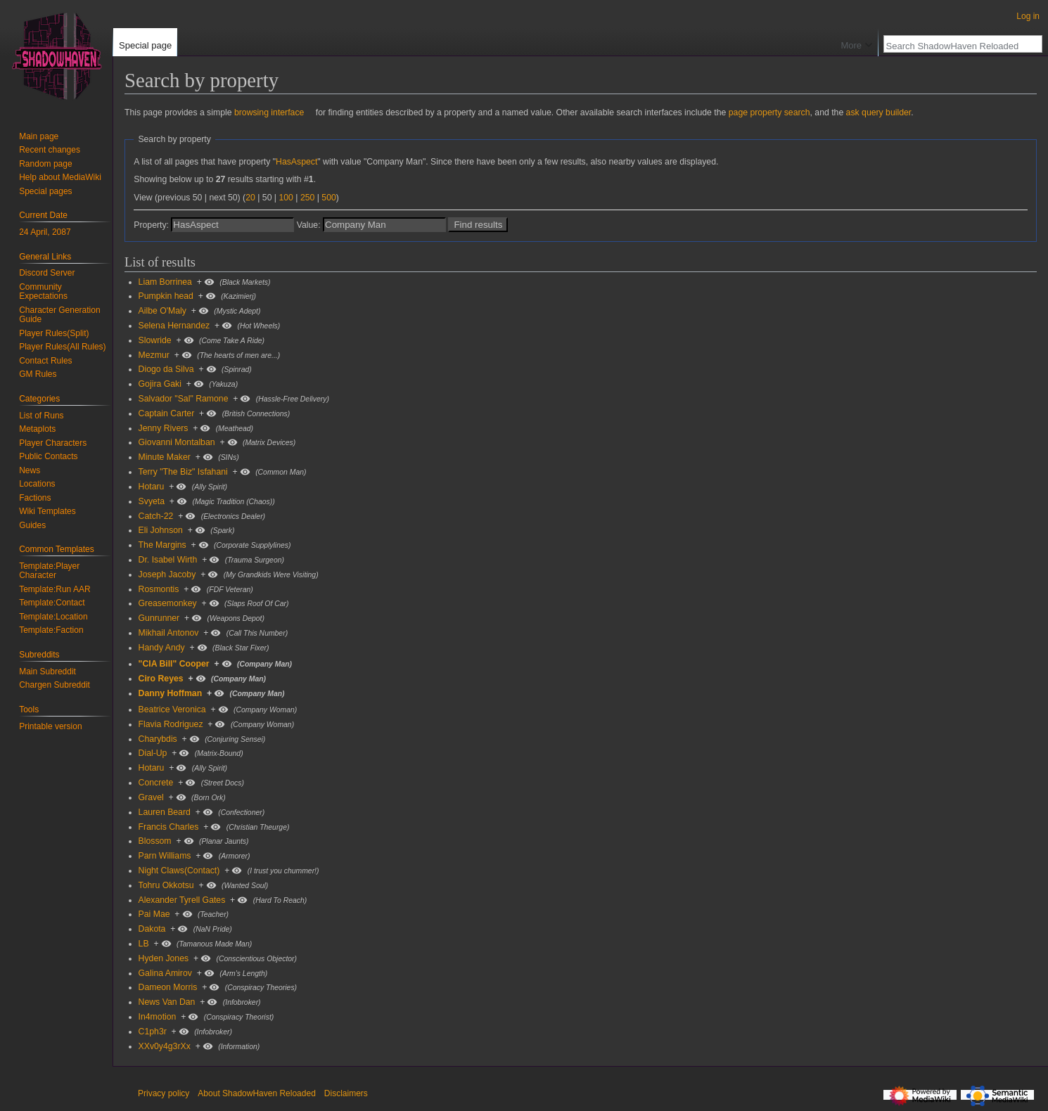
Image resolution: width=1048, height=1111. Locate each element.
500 (328, 198)
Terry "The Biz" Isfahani (183, 472)
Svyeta (152, 501)
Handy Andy (162, 648)
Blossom (155, 841)
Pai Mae (154, 914)
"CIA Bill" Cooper (174, 664)
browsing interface (269, 112)
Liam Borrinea (165, 282)
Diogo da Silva (166, 369)
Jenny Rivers (163, 428)
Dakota (152, 929)
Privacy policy (163, 1093)
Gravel (151, 797)
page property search (769, 112)
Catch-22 (156, 516)
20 (250, 198)
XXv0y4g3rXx (165, 1046)
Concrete (156, 783)
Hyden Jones (164, 958)
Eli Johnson (161, 530)
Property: (151, 225)
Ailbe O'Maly (162, 311)
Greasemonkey (168, 603)
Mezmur (154, 355)
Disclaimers (346, 1093)
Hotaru (152, 487)
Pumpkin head (166, 296)
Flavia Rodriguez (171, 724)
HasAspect (296, 162)
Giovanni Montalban (177, 442)
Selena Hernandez (174, 325)
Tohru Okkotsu (166, 885)
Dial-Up (153, 753)
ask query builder (879, 112)
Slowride (155, 340)
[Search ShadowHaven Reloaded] (955, 46)
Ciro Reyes (161, 678)
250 (307, 198)
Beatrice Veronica (172, 709)
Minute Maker (165, 457)
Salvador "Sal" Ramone (184, 399)
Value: (309, 225)
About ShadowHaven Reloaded (256, 1093)
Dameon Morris (168, 987)
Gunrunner (159, 618)
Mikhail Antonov (169, 633)
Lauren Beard (165, 812)
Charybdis (158, 739)
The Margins (162, 545)
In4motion (158, 1017)
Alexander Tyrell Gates (182, 900)
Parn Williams (165, 856)
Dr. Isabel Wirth (168, 560)
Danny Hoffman (171, 693)
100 (286, 198)
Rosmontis (159, 589)
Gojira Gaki (160, 384)
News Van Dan (167, 1002)
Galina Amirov (165, 973)
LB (144, 944)
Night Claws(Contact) (179, 870)
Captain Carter (167, 413)
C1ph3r (153, 1031)
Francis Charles (169, 827)
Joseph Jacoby (167, 574)
